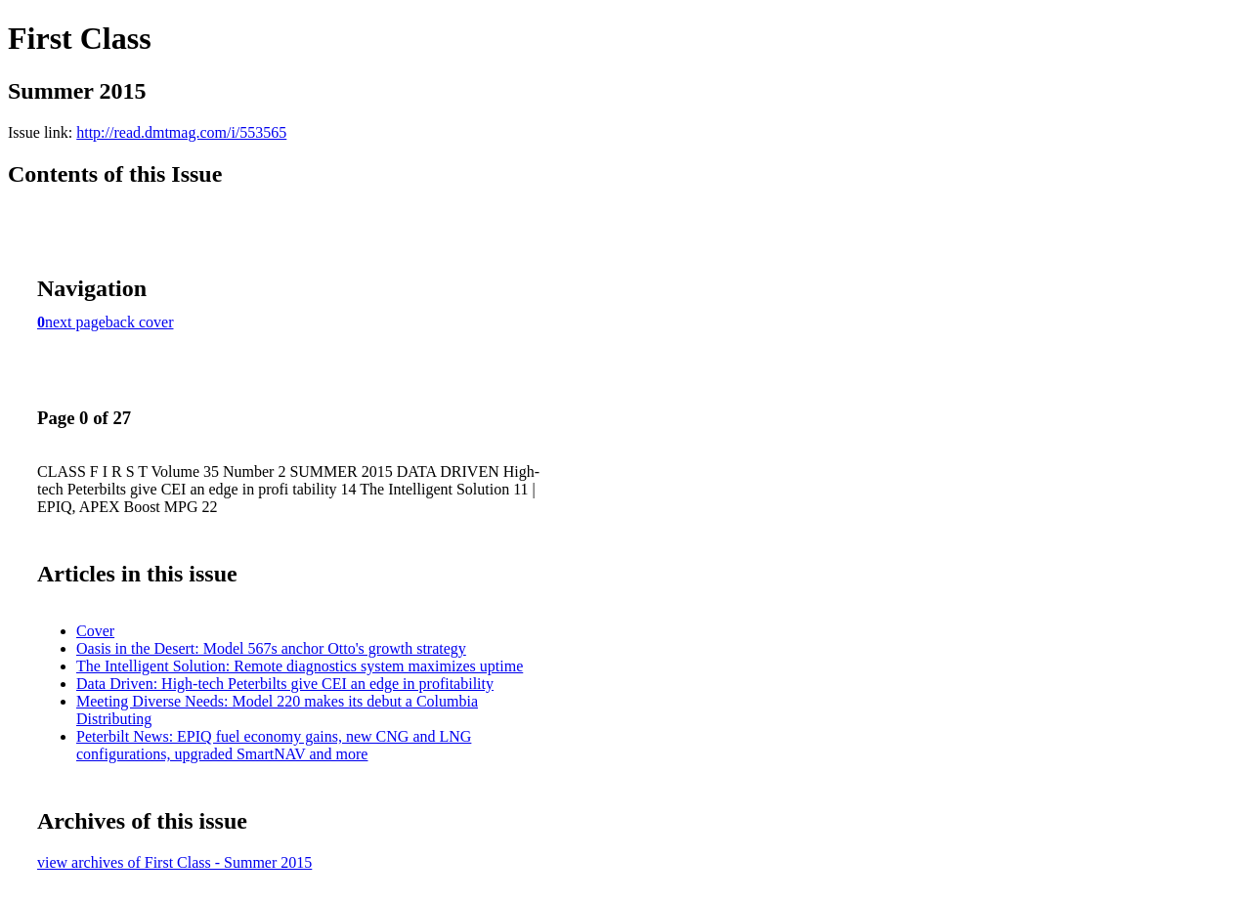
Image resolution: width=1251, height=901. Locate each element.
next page (75, 322)
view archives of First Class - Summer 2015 (174, 862)
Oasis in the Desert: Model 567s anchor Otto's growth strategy (271, 648)
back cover (140, 322)
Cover (95, 630)
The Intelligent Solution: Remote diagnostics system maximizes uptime (299, 666)
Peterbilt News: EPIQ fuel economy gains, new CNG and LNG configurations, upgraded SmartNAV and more (273, 745)
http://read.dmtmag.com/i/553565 (181, 132)
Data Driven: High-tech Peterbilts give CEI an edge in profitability (285, 683)
